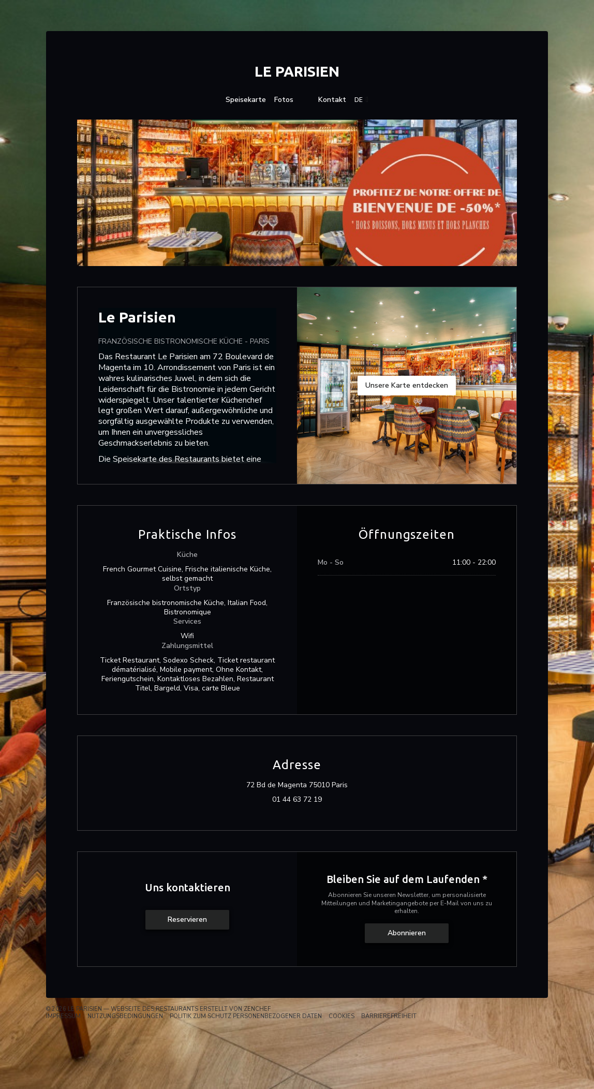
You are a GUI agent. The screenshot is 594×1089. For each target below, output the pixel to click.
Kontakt (332, 100)
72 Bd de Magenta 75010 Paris (342, 785)
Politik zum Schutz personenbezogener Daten (246, 1016)
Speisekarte (246, 100)
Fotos (283, 100)
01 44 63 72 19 (297, 799)
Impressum (63, 1016)
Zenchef (257, 1009)
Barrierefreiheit (389, 1016)
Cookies (341, 1016)
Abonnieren (407, 933)
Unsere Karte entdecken (406, 385)
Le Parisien (297, 71)
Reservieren (187, 919)
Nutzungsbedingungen (125, 1016)
